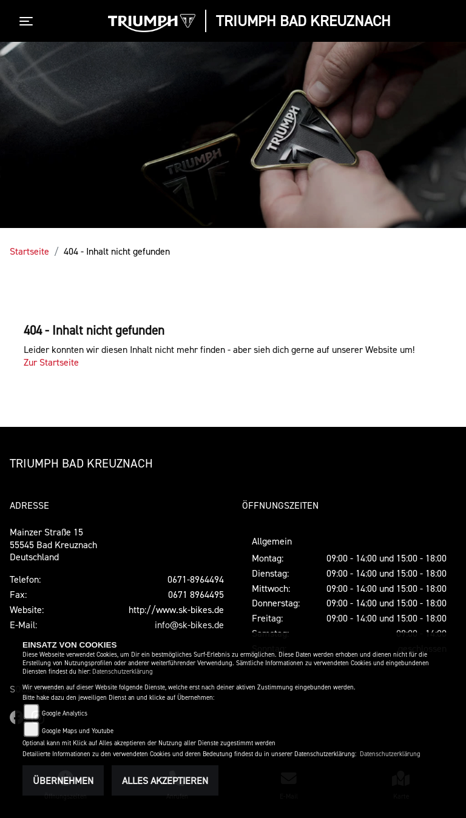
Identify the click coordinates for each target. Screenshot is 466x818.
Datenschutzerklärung (122, 672)
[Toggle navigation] (28, 21)
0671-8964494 (195, 579)
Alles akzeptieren (165, 780)
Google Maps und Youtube (77, 731)
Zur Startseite (51, 362)
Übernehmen (63, 780)
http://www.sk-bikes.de (176, 609)
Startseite (29, 251)
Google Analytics (64, 713)
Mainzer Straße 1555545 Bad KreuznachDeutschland (53, 544)
